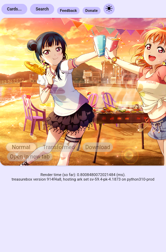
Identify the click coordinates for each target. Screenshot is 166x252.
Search (42, 9)
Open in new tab (30, 156)
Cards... (14, 9)
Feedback (68, 10)
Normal (21, 147)
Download (97, 147)
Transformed (59, 147)
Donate (91, 10)
